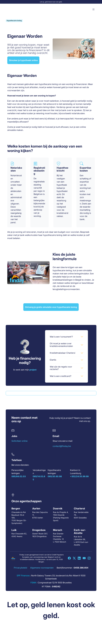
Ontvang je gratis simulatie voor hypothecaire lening (51, 307)
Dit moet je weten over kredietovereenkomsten (61, 344)
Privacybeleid (20, 567)
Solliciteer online (19, 441)
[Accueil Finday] (13, 9)
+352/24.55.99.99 (79, 476)
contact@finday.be (62, 446)
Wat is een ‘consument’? (61, 336)
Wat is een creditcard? (60, 376)
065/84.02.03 (18, 476)
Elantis (53, 359)
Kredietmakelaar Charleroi (62, 353)
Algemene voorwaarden (42, 567)
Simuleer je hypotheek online (23, 60)
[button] (93, 9)
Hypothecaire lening (14, 21)
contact (87, 418)
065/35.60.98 (55, 476)
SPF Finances (23, 575)
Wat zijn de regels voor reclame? (61, 367)
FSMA (33, 582)
